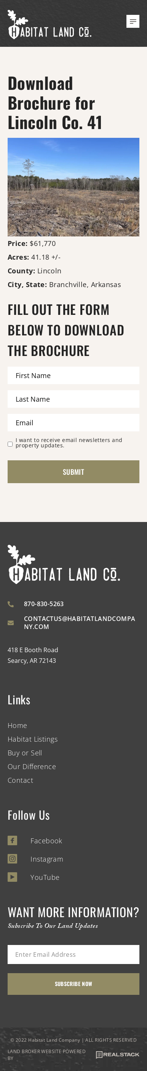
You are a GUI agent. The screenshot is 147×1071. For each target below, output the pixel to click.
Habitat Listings (33, 739)
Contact (20, 780)
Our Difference (32, 766)
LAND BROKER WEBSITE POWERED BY (73, 1054)
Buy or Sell (25, 752)
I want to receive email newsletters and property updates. (69, 442)
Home (17, 725)
